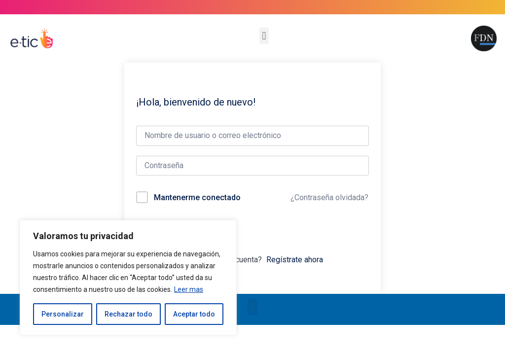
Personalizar (62, 314)
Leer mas (188, 289)
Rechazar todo (128, 314)
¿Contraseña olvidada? (329, 197)
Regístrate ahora (294, 259)
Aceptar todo (194, 314)
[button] (264, 36)
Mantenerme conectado (197, 197)
